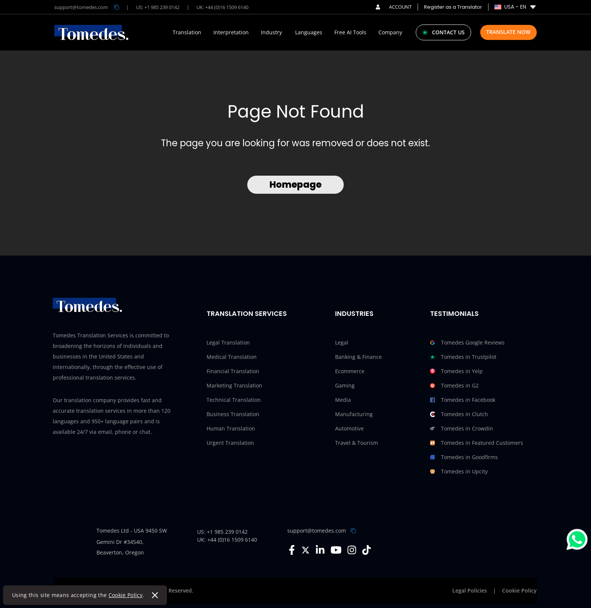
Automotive (349, 428)
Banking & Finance (358, 356)
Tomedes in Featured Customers (476, 443)
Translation (187, 32)
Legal (341, 342)
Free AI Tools (350, 32)
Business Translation (233, 414)
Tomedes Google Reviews (467, 342)
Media (343, 399)
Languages (308, 32)
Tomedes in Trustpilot (463, 357)
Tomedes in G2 (454, 385)
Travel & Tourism (356, 442)
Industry (271, 32)
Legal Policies (469, 590)
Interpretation (231, 32)
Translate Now (508, 31)
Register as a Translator (453, 7)
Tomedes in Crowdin (461, 428)
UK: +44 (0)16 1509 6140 (222, 7)
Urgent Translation (230, 442)
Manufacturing (354, 414)
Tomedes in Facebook (462, 400)
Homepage (295, 184)
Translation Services (247, 313)
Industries (354, 313)
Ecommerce (349, 371)
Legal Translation (228, 342)
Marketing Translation (234, 385)
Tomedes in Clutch (459, 414)
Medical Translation (232, 356)
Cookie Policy (126, 595)
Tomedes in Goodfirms (464, 457)
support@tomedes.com (316, 530)
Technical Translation (234, 399)
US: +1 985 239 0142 (157, 7)
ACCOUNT (394, 6)
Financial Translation (233, 371)
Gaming (345, 385)
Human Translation (231, 428)
